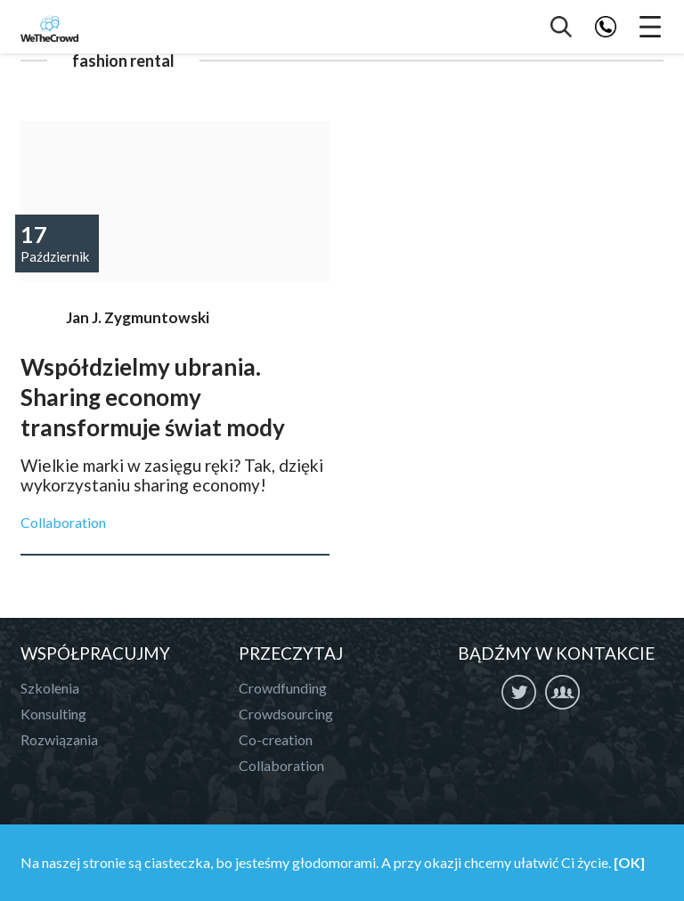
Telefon (605, 26)
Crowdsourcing (286, 713)
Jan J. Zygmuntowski (137, 317)
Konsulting (53, 713)
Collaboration (63, 522)
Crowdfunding (283, 687)
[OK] (629, 862)
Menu (650, 26)
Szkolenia (49, 687)
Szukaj (561, 26)
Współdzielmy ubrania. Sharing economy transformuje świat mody (175, 201)
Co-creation (276, 739)
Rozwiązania (59, 739)
